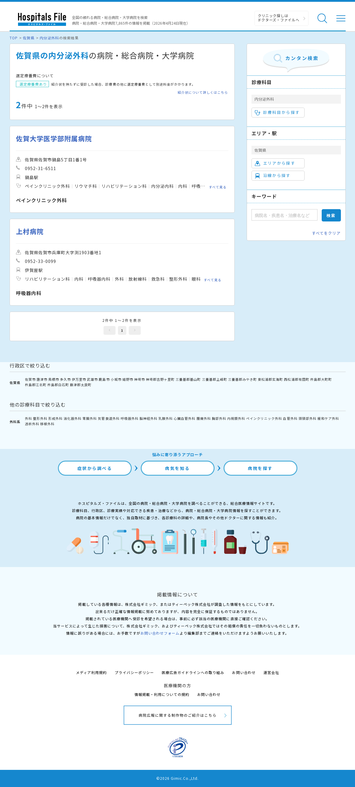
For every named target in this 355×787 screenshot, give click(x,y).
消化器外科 (73, 418)
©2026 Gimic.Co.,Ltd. (177, 778)
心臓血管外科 (184, 418)
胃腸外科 (90, 418)
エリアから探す (275, 163)
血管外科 (290, 418)
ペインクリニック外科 (264, 418)
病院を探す (260, 468)
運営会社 (271, 672)
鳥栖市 (53, 379)
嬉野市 (127, 379)
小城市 (116, 379)
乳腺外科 (165, 418)
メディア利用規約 (91, 672)
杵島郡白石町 (58, 384)
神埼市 (139, 379)
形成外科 (55, 418)
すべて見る (218, 187)
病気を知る (177, 468)
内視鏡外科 (236, 418)
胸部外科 (219, 418)
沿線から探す (273, 175)
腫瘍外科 (204, 418)
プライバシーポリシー (134, 672)
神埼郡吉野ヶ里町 (160, 379)
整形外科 (40, 418)
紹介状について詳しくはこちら (203, 92)
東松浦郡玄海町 (270, 379)
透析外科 (32, 423)
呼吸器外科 (130, 418)
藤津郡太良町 (81, 384)
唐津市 (42, 379)
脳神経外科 (149, 418)
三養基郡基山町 (188, 379)
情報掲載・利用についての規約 (161, 694)
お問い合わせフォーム (159, 633)
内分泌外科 (49, 37)
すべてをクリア (326, 233)
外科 (28, 418)
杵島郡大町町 (321, 379)
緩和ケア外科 (328, 418)
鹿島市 (104, 379)
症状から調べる (94, 468)
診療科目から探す (277, 112)
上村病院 (30, 231)
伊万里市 (79, 379)
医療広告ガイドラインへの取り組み (193, 672)
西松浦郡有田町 (296, 379)
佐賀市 (30, 379)
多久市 (65, 379)
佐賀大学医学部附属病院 (54, 138)
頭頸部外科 (308, 418)
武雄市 (92, 379)
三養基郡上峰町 (214, 379)
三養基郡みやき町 (242, 379)
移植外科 (47, 423)
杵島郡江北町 (36, 384)
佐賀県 (29, 37)
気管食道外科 (108, 418)
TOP (14, 37)
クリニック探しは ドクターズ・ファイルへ (278, 17)
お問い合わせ (243, 672)
